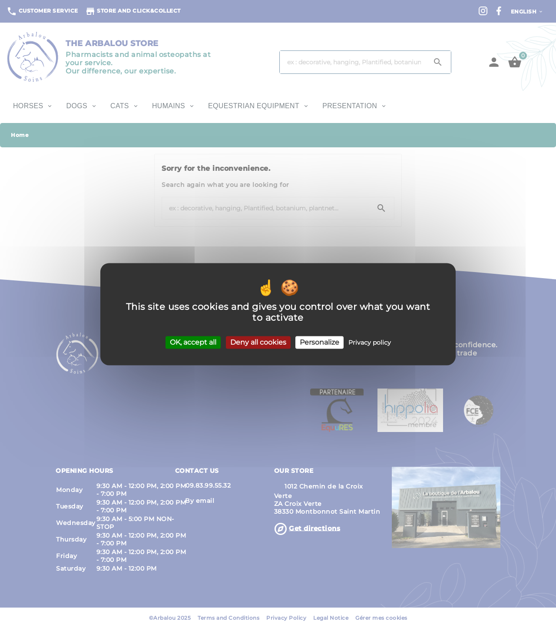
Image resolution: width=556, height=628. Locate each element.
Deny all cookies (258, 342)
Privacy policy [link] (369, 342)
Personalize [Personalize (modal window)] (319, 342)
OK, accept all (193, 342)
